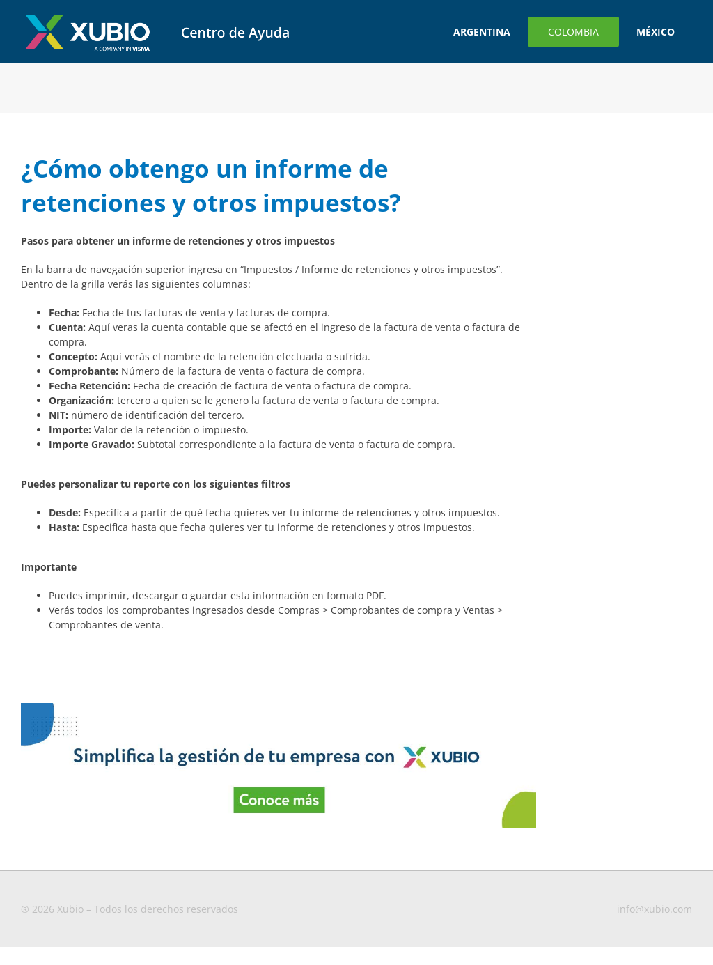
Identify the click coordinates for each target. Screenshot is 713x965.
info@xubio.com (654, 909)
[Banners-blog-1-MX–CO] (278, 707)
